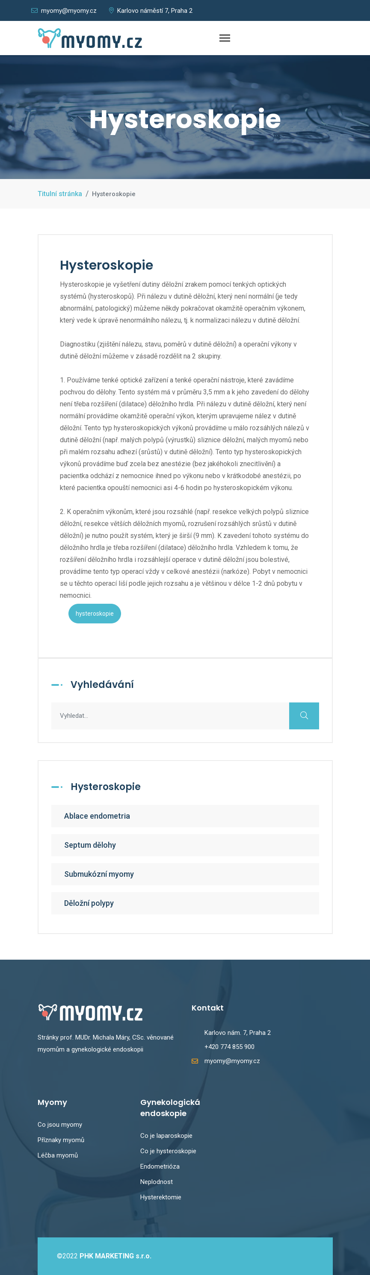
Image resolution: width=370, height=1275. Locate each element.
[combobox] (185, 715)
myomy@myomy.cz (64, 11)
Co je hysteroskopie (168, 1151)
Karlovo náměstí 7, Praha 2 (150, 11)
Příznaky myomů (61, 1140)
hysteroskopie (95, 613)
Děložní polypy (89, 903)
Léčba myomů (58, 1155)
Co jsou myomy (60, 1124)
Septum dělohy (90, 844)
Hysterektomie (160, 1197)
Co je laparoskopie (166, 1136)
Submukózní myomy (99, 874)
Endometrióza (160, 1166)
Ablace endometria (97, 815)
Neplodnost (156, 1182)
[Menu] (224, 38)
